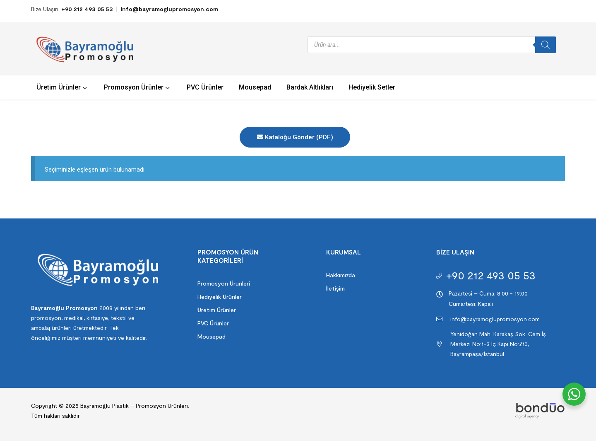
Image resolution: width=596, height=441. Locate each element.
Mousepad (211, 336)
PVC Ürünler (213, 323)
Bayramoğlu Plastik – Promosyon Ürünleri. (134, 405)
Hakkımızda (340, 275)
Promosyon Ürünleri (223, 283)
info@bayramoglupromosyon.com (169, 8)
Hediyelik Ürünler (219, 296)
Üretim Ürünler (216, 309)
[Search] (545, 44)
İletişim (335, 288)
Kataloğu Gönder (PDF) (295, 137)
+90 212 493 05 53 (87, 8)
